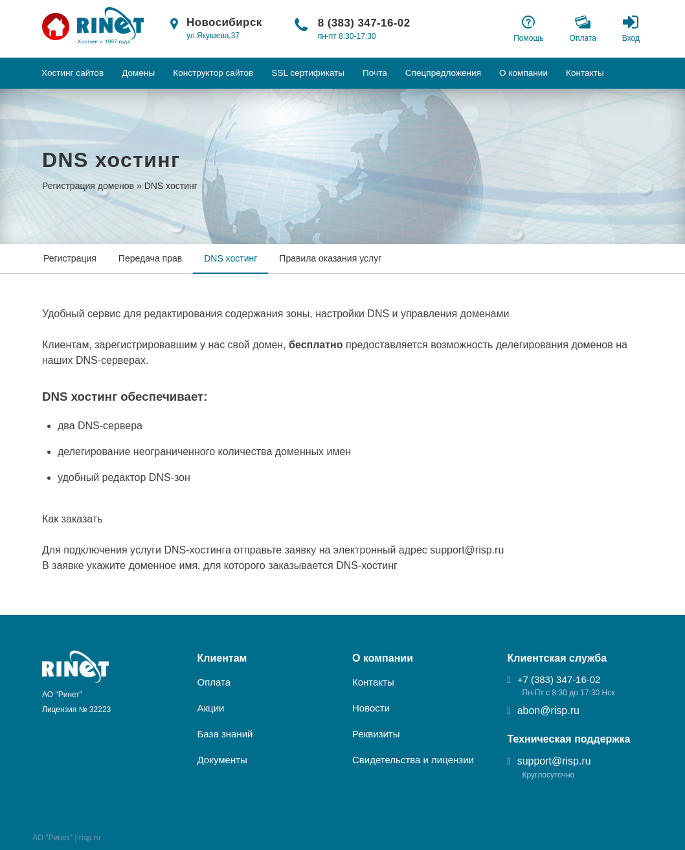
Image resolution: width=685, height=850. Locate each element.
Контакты (585, 73)
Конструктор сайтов (213, 73)
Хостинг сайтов (72, 73)
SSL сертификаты (307, 73)
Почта (375, 73)
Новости (371, 707)
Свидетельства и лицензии (413, 759)
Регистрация (69, 258)
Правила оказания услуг (330, 258)
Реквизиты (376, 733)
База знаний (225, 733)
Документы (222, 759)
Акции (211, 707)
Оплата (214, 682)
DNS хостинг (230, 258)
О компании (523, 73)
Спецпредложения (443, 73)
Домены (138, 73)
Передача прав (150, 258)
